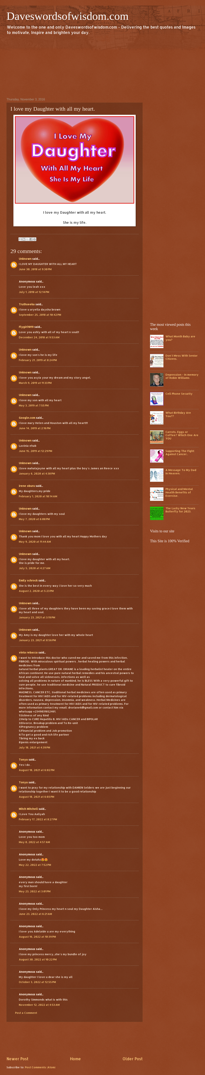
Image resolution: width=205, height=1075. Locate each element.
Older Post (132, 1058)
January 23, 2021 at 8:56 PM (37, 640)
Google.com (27, 417)
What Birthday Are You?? (178, 414)
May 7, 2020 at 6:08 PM (34, 519)
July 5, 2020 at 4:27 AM (34, 568)
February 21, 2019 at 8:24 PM (38, 360)
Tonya (23, 759)
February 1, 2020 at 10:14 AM (38, 496)
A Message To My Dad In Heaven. (180, 471)
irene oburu (27, 486)
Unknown (25, 258)
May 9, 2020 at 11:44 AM (35, 541)
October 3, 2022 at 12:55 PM (37, 982)
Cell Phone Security (179, 393)
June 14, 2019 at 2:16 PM (35, 428)
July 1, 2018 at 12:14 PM (34, 292)
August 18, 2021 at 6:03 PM (36, 796)
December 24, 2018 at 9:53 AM (39, 337)
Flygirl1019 (26, 327)
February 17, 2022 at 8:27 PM (38, 819)
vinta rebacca (28, 652)
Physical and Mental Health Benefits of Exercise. (179, 492)
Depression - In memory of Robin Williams (181, 376)
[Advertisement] (102, 66)
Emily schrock (28, 580)
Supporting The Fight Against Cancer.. (179, 452)
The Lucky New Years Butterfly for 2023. (180, 509)
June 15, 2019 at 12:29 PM (35, 451)
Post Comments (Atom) (40, 1067)
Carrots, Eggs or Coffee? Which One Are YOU (181, 435)
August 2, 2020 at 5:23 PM (36, 591)
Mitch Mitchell (28, 809)
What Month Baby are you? (180, 338)
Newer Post (17, 1058)
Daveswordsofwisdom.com (68, 16)
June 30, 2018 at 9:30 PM (35, 269)
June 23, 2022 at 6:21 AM (35, 914)
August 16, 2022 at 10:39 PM (37, 936)
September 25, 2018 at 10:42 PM (40, 314)
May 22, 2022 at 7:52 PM (35, 865)
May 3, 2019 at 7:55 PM (34, 405)
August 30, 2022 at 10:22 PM (38, 959)
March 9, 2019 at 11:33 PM (35, 383)
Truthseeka (27, 304)
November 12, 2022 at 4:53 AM (39, 1005)
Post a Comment (26, 1013)
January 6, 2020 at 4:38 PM (37, 473)
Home (75, 1058)
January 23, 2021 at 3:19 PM (37, 617)
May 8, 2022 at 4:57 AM (34, 842)
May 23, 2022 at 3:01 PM (35, 891)
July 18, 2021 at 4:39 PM (34, 747)
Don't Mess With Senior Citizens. (181, 357)
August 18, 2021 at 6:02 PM (36, 770)
